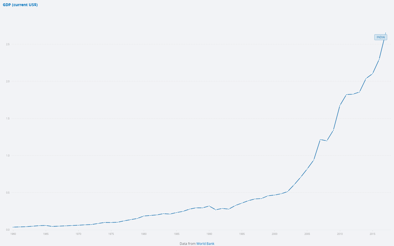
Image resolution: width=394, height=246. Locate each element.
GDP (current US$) (20, 5)
